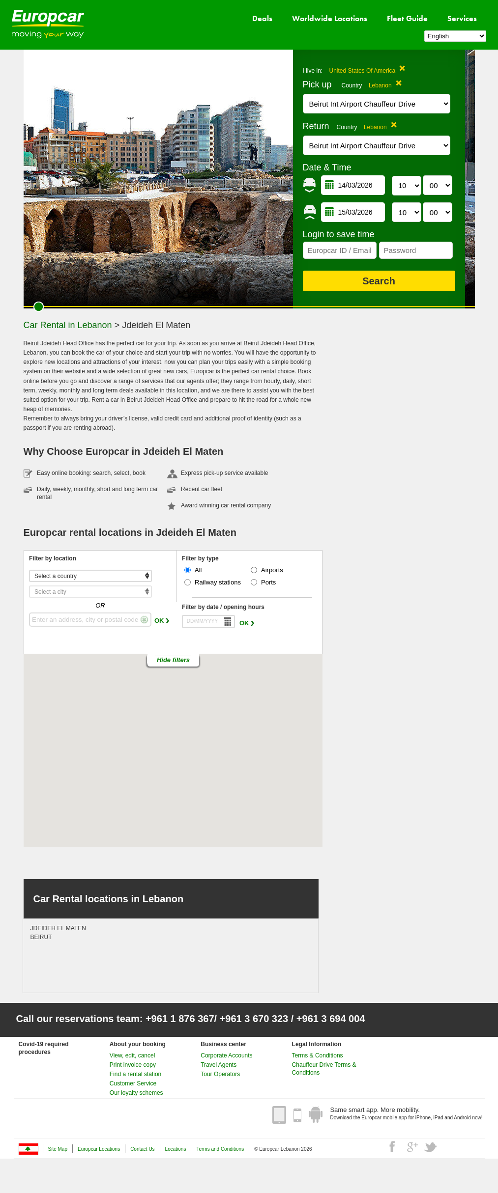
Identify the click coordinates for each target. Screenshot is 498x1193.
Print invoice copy (133, 1064)
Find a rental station (135, 1074)
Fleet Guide (407, 18)
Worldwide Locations (329, 18)
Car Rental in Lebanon (68, 325)
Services (462, 18)
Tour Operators (220, 1074)
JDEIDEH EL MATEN (58, 928)
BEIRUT (41, 937)
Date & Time (327, 167)
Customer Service (133, 1083)
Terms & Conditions (317, 1055)
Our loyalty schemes (136, 1092)
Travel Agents (218, 1064)
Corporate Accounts (226, 1055)
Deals (262, 18)
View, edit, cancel (132, 1055)
